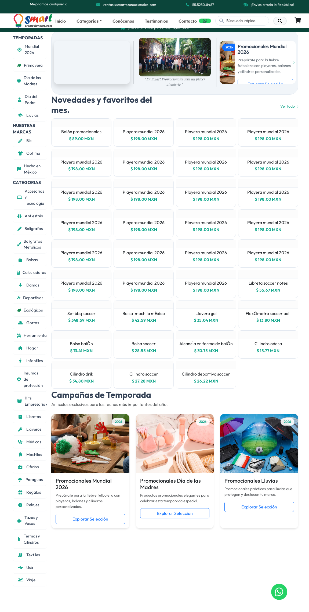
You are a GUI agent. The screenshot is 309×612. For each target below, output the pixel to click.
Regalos (29, 492)
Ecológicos (30, 310)
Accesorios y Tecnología (30, 197)
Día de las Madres (29, 80)
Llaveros (29, 429)
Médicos (29, 441)
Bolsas (27, 259)
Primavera (30, 65)
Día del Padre (27, 99)
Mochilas (29, 454)
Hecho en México (29, 169)
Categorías (88, 21)
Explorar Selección (90, 519)
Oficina (28, 466)
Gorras (28, 322)
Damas (28, 285)
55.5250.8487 (203, 4)
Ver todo (289, 106)
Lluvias (27, 115)
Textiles (28, 554)
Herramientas (32, 335)
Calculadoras (31, 272)
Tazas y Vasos (27, 520)
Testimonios (156, 21)
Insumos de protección (30, 379)
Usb (25, 567)
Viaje (26, 579)
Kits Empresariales (32, 401)
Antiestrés (30, 215)
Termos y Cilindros (28, 539)
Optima (28, 153)
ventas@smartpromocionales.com (129, 4)
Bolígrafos (30, 228)
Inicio (60, 21)
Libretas (29, 416)
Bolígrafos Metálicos (29, 244)
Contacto (188, 21)
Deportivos (30, 297)
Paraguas (30, 479)
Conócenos (123, 21)
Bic (24, 140)
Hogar (27, 348)
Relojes (28, 504)
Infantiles (30, 360)
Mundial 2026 (28, 49)
